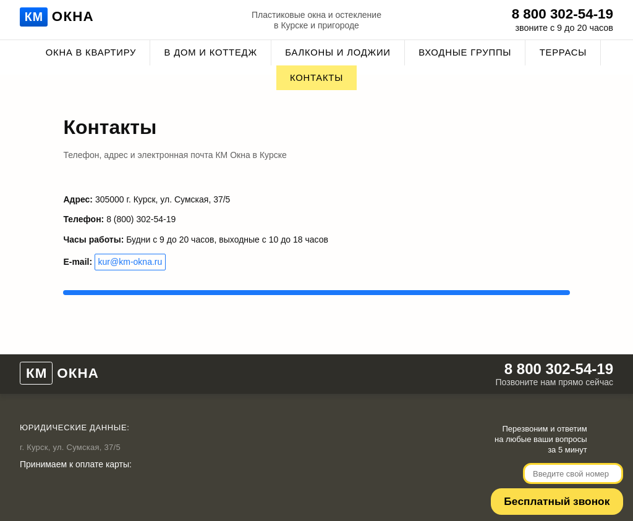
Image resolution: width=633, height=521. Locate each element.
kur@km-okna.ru (130, 252)
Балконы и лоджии (338, 52)
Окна (59, 18)
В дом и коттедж (210, 52)
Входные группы (464, 52)
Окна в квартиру (91, 52)
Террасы (563, 52)
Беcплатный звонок (563, 489)
